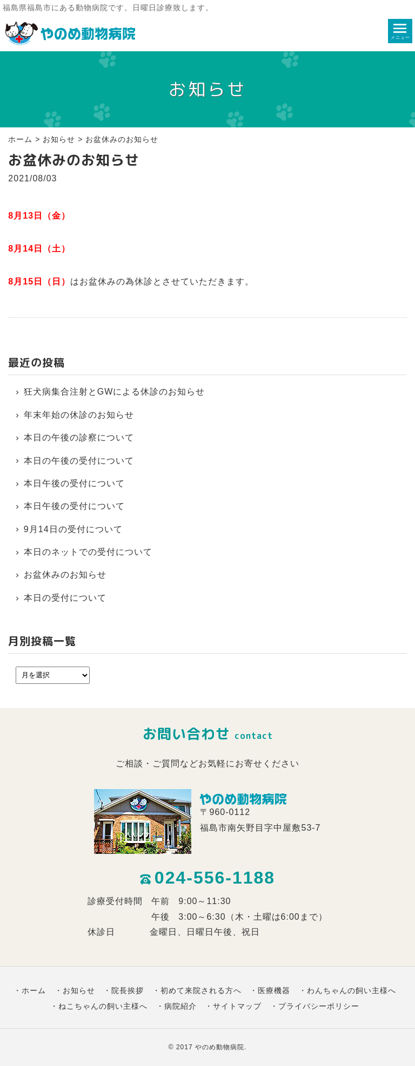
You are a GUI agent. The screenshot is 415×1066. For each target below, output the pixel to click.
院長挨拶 (127, 990)
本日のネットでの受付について (88, 551)
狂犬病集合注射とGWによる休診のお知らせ (114, 391)
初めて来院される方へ (201, 990)
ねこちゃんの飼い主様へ (103, 1006)
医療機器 (274, 990)
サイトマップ (237, 1006)
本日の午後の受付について (79, 460)
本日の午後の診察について (79, 437)
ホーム (20, 139)
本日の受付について (65, 597)
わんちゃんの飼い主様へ (351, 990)
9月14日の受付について (73, 529)
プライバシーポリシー (318, 1006)
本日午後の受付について (74, 483)
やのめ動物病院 (219, 1047)
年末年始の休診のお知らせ (79, 414)
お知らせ (59, 139)
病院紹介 (180, 1006)
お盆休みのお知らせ (65, 574)
